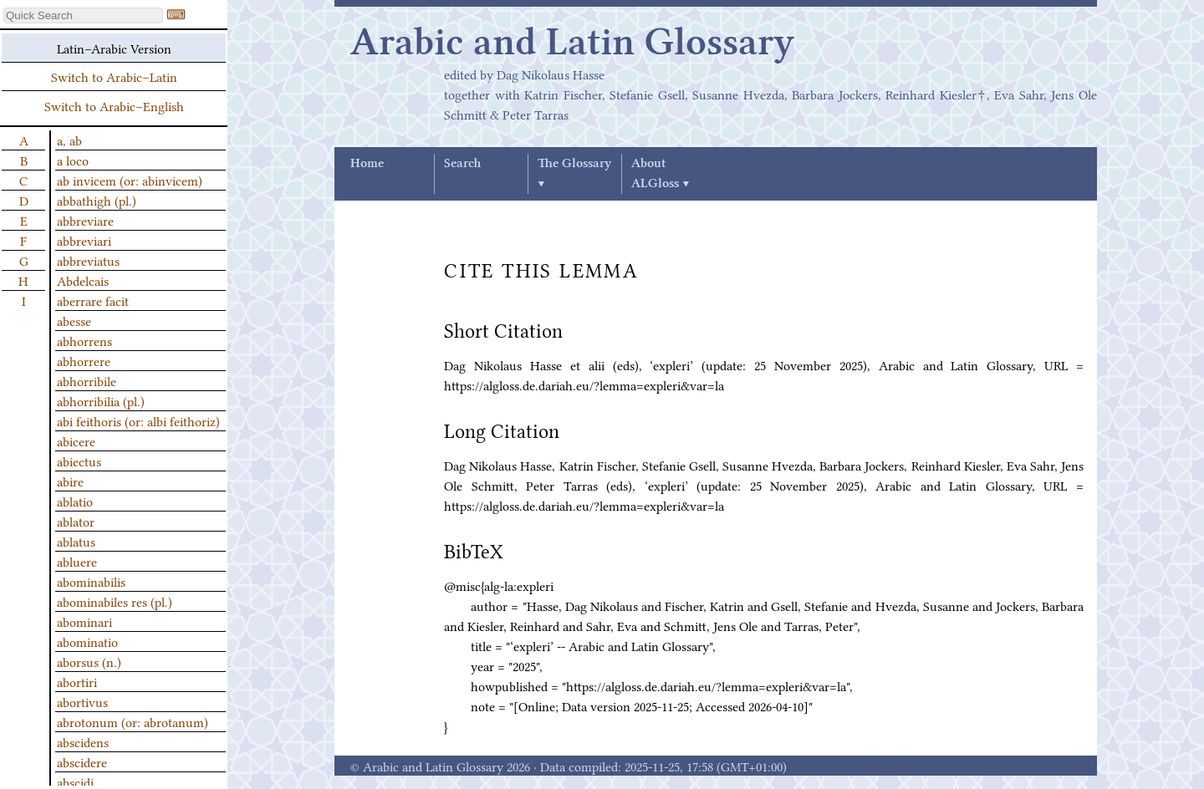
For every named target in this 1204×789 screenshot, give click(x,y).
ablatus (76, 541)
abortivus (82, 701)
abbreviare (85, 220)
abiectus (79, 460)
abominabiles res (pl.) (114, 601)
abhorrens (84, 340)
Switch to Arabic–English (114, 105)
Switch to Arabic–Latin (114, 76)
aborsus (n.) (89, 661)
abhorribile (86, 380)
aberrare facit (93, 300)
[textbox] (83, 15)
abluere (77, 561)
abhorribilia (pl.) (101, 400)
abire (70, 480)
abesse (74, 320)
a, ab (69, 139)
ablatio (75, 500)
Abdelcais (83, 280)
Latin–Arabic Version (114, 47)
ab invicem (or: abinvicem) (129, 180)
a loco (73, 159)
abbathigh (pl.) (96, 200)
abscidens (83, 741)
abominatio (87, 641)
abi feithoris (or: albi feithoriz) (138, 420)
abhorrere (83, 360)
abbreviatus (88, 260)
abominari (84, 621)
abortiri (77, 681)
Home (367, 163)
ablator (75, 521)
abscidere (82, 761)
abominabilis (91, 581)
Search (462, 163)
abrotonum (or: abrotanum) (132, 721)
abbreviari (84, 240)
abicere (76, 440)
